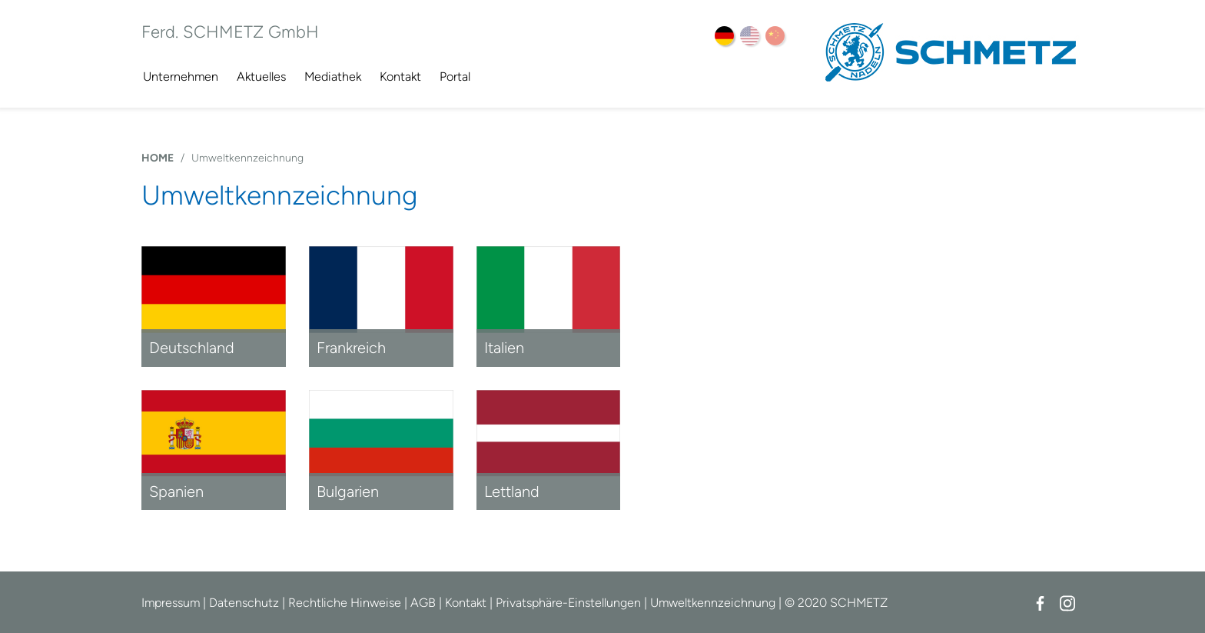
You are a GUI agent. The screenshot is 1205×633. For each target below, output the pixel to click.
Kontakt (400, 76)
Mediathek (332, 76)
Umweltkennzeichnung (247, 158)
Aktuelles (261, 76)
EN (749, 35)
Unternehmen (180, 76)
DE (724, 35)
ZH (775, 35)
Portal (455, 76)
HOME (157, 158)
